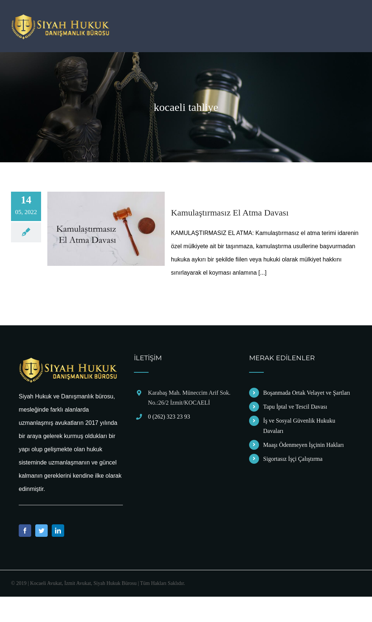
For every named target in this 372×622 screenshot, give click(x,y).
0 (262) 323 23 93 (169, 416)
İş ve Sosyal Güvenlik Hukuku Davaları (299, 425)
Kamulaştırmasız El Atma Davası (230, 212)
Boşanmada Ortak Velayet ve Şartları (306, 393)
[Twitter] (41, 530)
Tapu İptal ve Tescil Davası (295, 407)
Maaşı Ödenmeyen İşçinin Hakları (303, 445)
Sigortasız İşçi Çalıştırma (292, 459)
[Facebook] (25, 530)
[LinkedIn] (58, 530)
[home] (68, 361)
